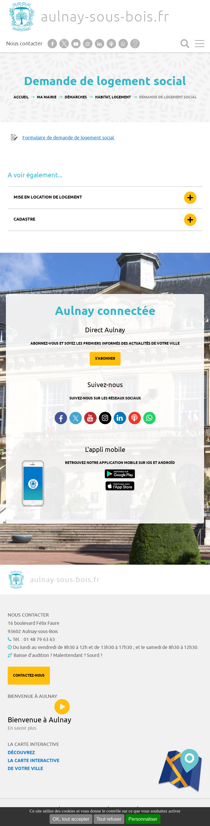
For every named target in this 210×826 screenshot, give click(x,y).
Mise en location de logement (48, 197)
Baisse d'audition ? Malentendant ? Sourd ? (58, 655)
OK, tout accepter (71, 819)
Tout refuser (109, 819)
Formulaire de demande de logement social (68, 138)
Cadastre (24, 219)
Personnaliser (142, 819)
